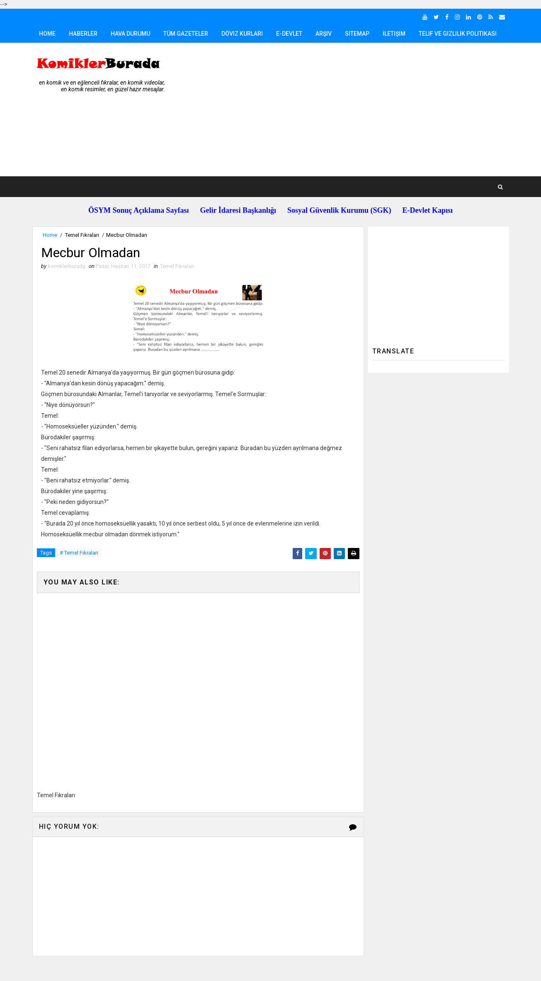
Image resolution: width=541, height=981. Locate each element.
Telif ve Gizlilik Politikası (458, 33)
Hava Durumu (130, 33)
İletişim (394, 33)
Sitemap (357, 33)
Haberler (83, 33)
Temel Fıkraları (82, 235)
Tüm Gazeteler (185, 33)
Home (47, 33)
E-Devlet (289, 33)
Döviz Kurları (242, 33)
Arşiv (323, 33)
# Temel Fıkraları (79, 553)
